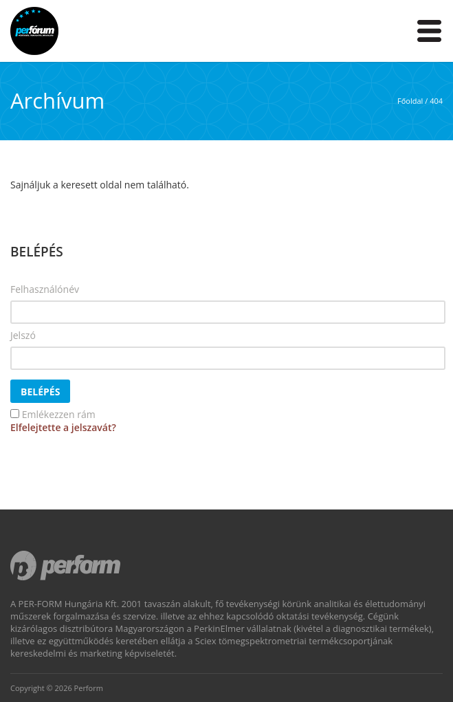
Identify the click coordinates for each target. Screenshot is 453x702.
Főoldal (410, 101)
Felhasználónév (44, 289)
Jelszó (23, 335)
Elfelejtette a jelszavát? (63, 427)
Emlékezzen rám (59, 414)
